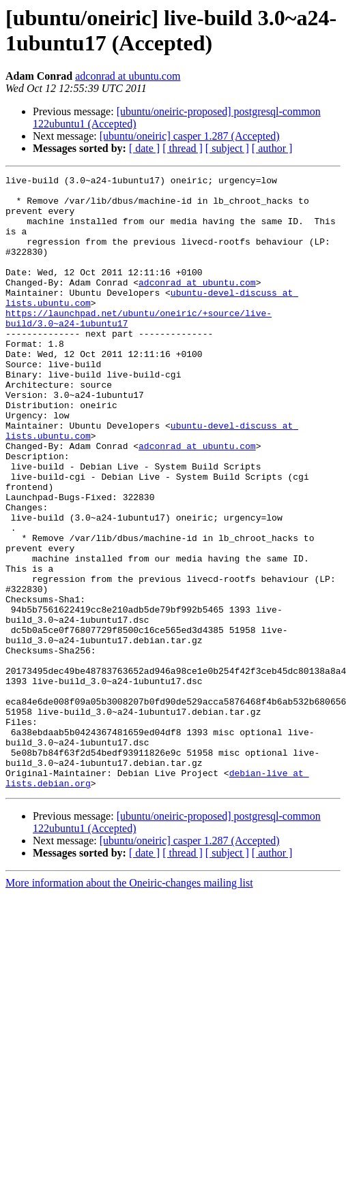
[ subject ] (227, 148)
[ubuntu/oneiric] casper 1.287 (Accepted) (190, 136)
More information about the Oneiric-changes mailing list (129, 1005)
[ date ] (144, 148)
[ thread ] (182, 148)
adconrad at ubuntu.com (127, 76)
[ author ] (272, 148)
